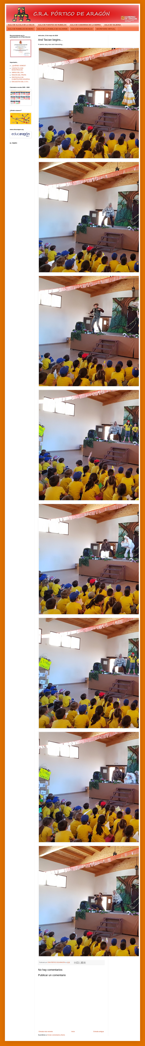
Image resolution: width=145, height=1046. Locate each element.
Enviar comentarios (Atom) (56, 1035)
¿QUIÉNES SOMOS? (19, 66)
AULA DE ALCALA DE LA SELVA (21, 25)
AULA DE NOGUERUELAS (82, 29)
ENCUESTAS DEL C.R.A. (20, 82)
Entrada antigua (98, 1031)
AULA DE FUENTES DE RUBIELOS (52, 25)
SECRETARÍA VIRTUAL (105, 29)
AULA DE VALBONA (112, 25)
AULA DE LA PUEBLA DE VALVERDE (52, 29)
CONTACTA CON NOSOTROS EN (17, 69)
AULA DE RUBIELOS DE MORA (21, 29)
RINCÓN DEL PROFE (19, 75)
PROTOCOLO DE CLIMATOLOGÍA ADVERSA (21, 78)
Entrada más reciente (46, 1031)
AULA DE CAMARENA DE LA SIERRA (85, 25)
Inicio (73, 1031)
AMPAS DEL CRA (17, 72)
